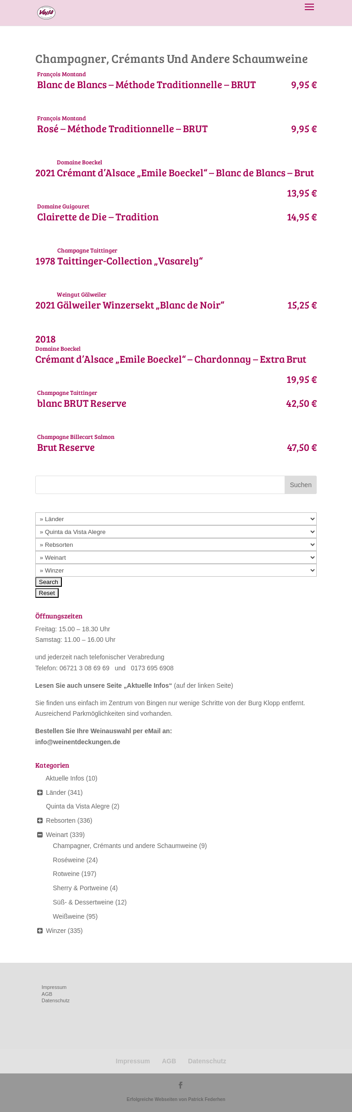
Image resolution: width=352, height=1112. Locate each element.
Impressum (54, 987)
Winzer (56, 930)
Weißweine (68, 916)
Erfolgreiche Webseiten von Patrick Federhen (175, 1099)
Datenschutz (56, 1000)
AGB (47, 994)
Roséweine (68, 860)
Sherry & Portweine (80, 888)
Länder (56, 792)
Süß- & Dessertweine (83, 902)
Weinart (57, 834)
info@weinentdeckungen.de (78, 742)
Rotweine (66, 873)
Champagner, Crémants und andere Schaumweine (125, 845)
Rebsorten (61, 820)
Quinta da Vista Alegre (78, 806)
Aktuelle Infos (148, 685)
